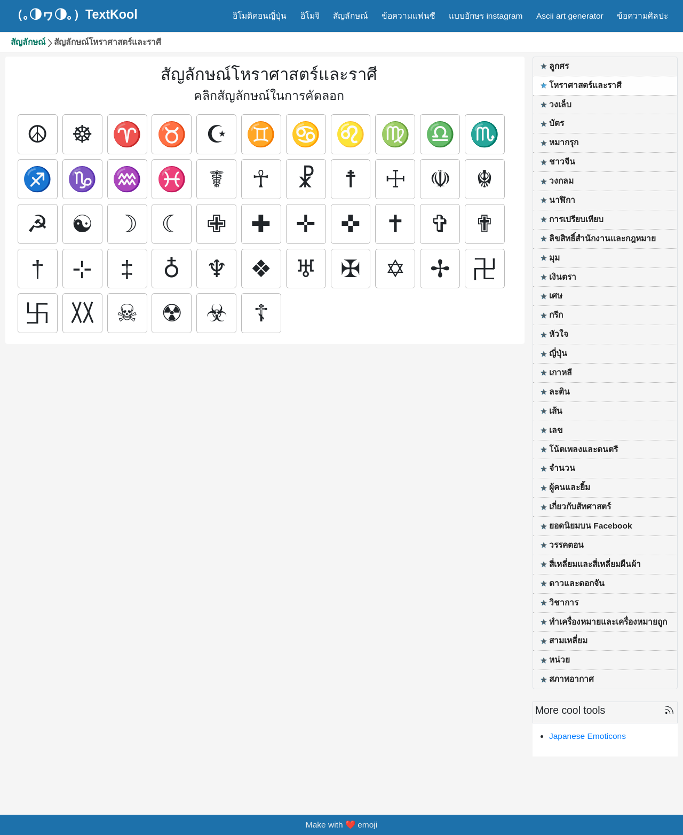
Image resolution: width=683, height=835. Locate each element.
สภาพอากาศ (571, 678)
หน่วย (559, 659)
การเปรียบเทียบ (576, 219)
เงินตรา (562, 276)
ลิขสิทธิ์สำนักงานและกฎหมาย (602, 238)
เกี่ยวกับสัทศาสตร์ (580, 506)
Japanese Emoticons (587, 736)
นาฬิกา (562, 199)
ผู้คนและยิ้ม (569, 487)
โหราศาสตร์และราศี (585, 85)
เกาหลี (560, 372)
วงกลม (561, 180)
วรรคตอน (566, 544)
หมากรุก (563, 142)
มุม (554, 257)
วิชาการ (563, 602)
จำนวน (562, 467)
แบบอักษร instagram (485, 15)
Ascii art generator (569, 15)
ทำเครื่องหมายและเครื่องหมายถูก (608, 621)
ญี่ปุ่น (558, 353)
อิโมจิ (310, 15)
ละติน (559, 391)
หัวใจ (558, 333)
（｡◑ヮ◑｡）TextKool (74, 14)
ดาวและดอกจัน (577, 583)
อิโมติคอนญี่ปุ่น (260, 15)
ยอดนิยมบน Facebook (590, 525)
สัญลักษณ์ (350, 15)
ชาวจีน (562, 161)
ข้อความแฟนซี (408, 15)
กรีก (556, 314)
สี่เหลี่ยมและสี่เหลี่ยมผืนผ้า (595, 564)
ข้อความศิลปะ (642, 15)
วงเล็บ (560, 104)
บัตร (556, 123)
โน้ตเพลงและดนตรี (583, 449)
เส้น (555, 410)
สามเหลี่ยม (568, 640)
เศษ (555, 295)
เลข (556, 430)
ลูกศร (559, 65)
